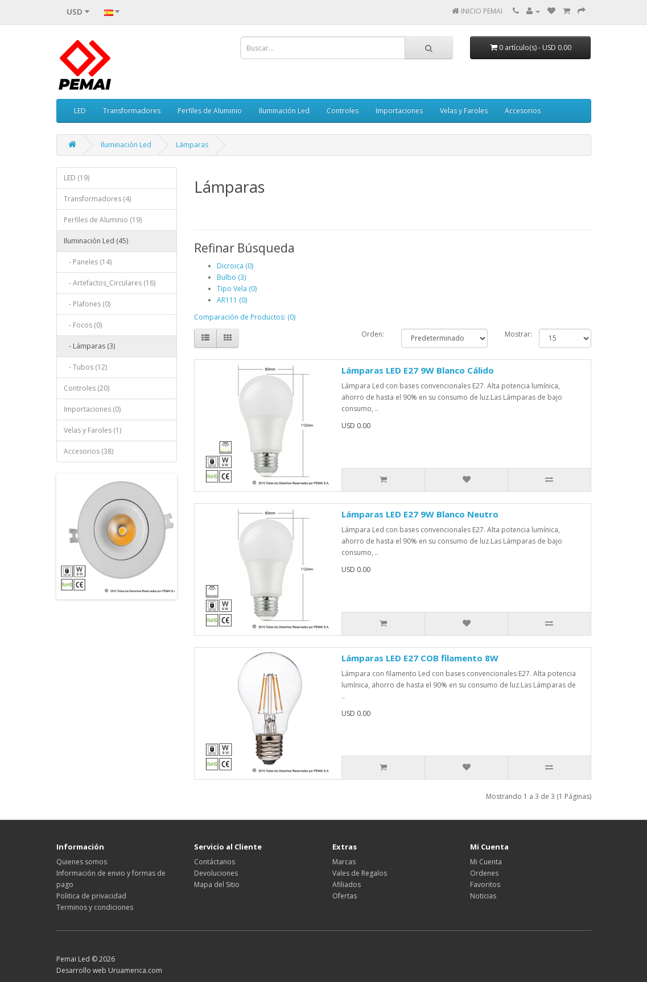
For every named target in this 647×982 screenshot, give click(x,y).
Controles (342, 110)
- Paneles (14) (88, 262)
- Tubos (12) (85, 367)
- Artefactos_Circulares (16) (109, 283)
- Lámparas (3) (89, 346)
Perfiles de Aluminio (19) (103, 220)
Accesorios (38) (88, 451)
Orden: (372, 334)
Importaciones (399, 110)
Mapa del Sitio (217, 884)
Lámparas (192, 145)
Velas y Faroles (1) (92, 430)
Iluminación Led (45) (96, 241)
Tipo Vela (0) (237, 288)
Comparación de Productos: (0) (244, 317)
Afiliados (346, 884)
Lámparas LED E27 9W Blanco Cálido (417, 370)
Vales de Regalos (359, 873)
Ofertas (344, 896)
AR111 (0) (232, 300)
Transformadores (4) (97, 199)
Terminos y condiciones (94, 907)
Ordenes (484, 873)
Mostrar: (513, 334)
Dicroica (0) (235, 266)
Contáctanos (214, 862)
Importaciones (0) (92, 409)
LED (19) (76, 178)
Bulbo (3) (231, 277)
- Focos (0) (83, 325)
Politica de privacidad (91, 896)
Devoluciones (216, 873)
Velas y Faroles (464, 110)
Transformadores (131, 110)
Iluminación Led (284, 110)
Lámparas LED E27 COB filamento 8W (419, 658)
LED (80, 110)
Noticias (483, 896)
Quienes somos (81, 862)
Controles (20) (86, 388)
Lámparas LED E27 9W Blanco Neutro (419, 514)
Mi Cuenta (486, 862)
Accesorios (523, 110)
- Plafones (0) (87, 304)
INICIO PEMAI (481, 11)
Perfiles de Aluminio (210, 110)
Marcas (344, 862)
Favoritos (485, 884)
